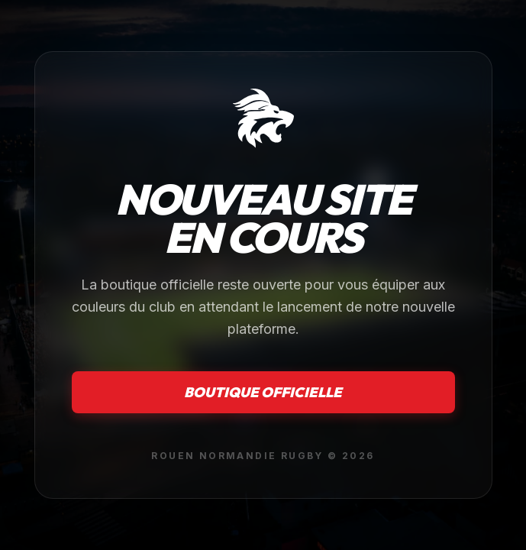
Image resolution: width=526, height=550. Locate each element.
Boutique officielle (263, 392)
